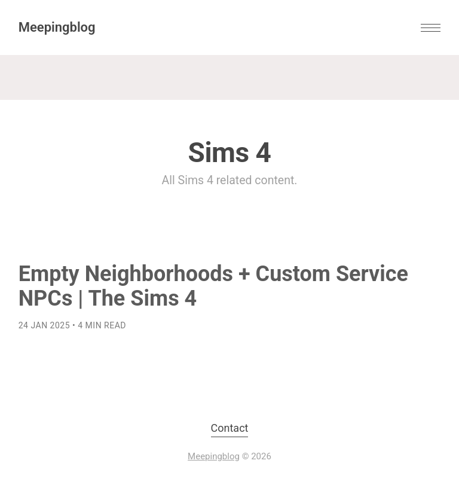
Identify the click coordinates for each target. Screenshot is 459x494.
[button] (430, 28)
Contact (230, 428)
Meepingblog (57, 27)
